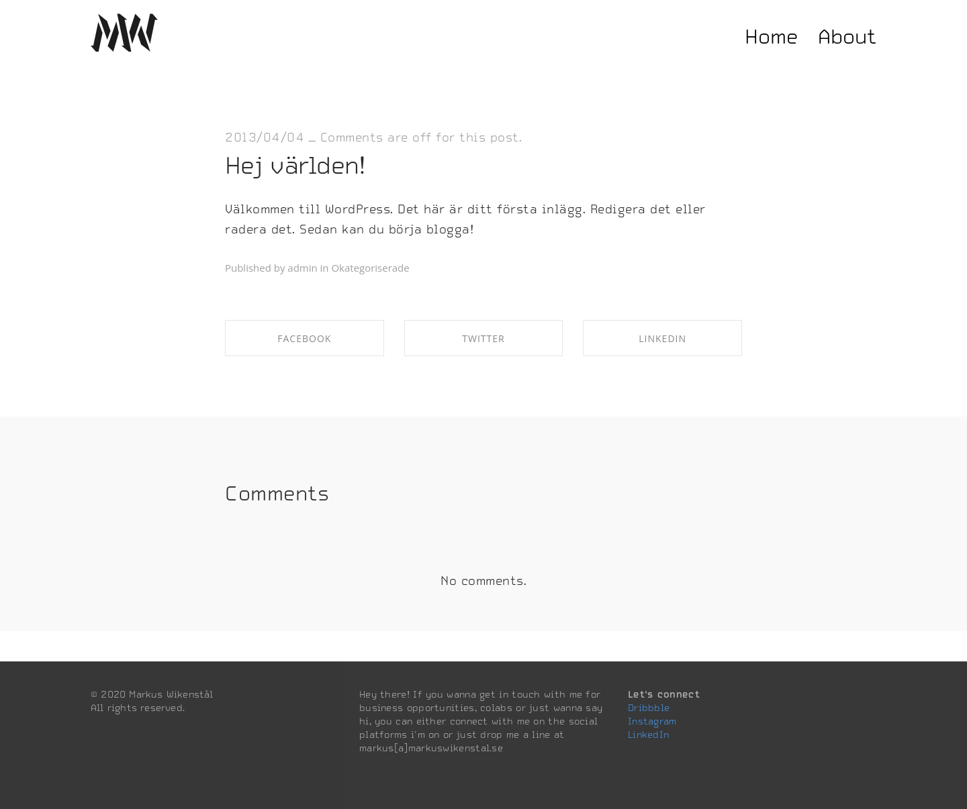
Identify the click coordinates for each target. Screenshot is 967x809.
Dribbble (649, 708)
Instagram (652, 721)
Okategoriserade (370, 267)
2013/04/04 (264, 137)
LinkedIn (648, 735)
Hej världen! (295, 165)
